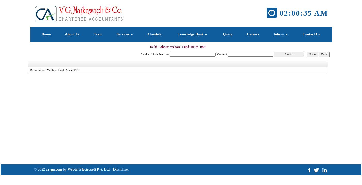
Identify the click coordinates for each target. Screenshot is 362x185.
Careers (253, 34)
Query (228, 34)
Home (46, 34)
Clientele (154, 34)
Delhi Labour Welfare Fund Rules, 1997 (55, 70)
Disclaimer (121, 169)
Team (98, 34)
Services (125, 34)
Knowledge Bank (192, 34)
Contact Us (311, 34)
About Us (72, 34)
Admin (281, 34)
